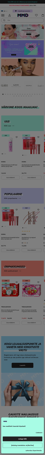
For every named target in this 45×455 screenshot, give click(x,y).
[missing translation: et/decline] (22, 445)
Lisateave (39, 432)
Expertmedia (37, 450)
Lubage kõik (22, 439)
